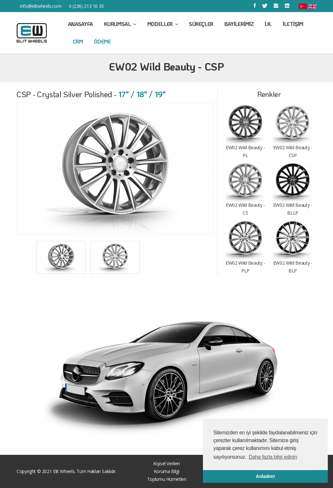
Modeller (162, 23)
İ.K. (268, 23)
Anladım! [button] (265, 476)
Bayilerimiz (239, 23)
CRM (78, 41)
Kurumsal (120, 23)
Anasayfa (80, 23)
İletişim (293, 23)
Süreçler (201, 23)
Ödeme (102, 41)
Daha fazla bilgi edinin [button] (273, 457)
